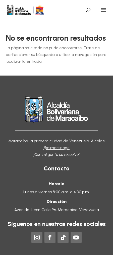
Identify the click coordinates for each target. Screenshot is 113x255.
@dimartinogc (56, 147)
